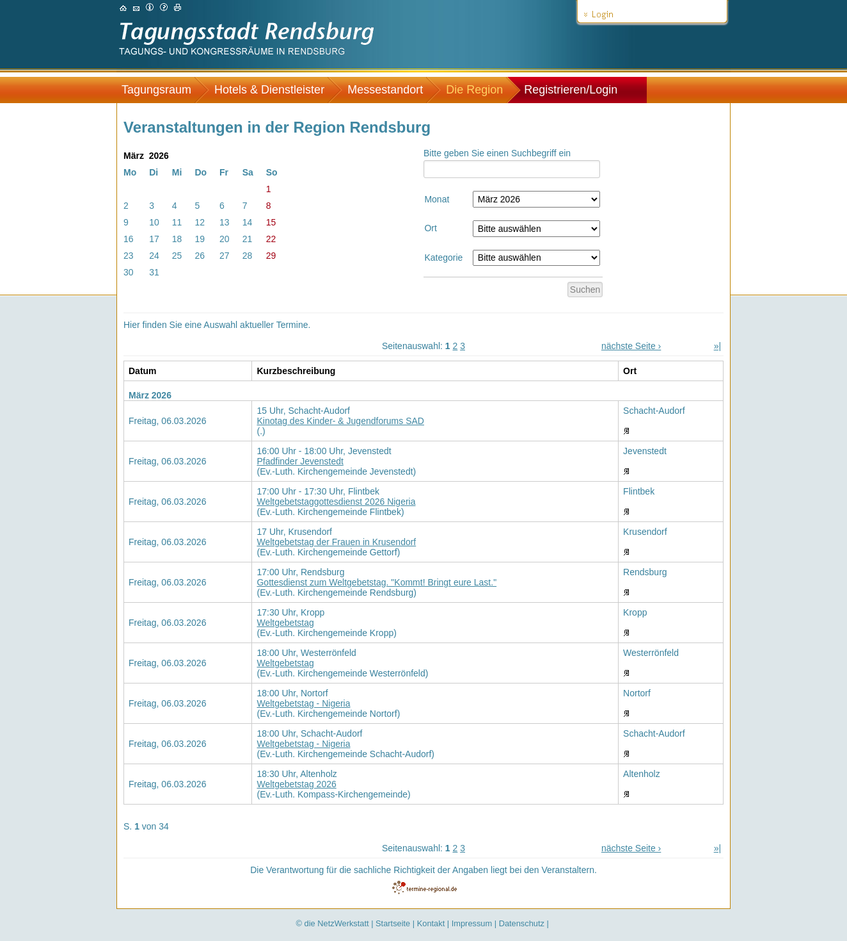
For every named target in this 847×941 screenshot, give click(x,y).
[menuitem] (162, 90)
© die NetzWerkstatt (332, 923)
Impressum (472, 923)
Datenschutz (521, 923)
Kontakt (431, 923)
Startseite (393, 923)
